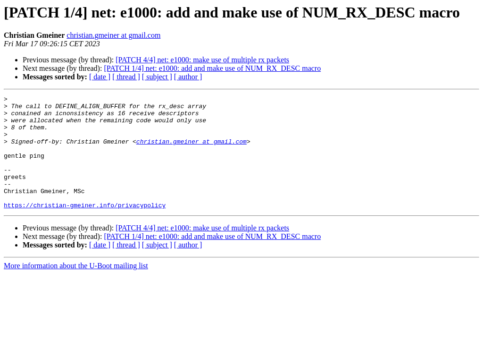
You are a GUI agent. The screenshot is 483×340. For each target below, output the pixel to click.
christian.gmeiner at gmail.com (113, 35)
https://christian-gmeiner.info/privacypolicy (85, 227)
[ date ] (99, 77)
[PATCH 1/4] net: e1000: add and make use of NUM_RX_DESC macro (212, 68)
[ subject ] (157, 77)
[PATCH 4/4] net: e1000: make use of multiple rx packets (202, 60)
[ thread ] (126, 77)
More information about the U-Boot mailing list (76, 288)
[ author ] (188, 77)
